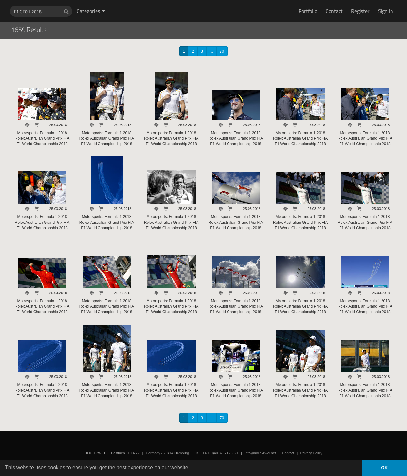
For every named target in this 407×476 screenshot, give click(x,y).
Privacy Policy (311, 453)
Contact (334, 11)
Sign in (385, 11)
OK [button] (384, 467)
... (211, 51)
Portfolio (308, 11)
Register (360, 11)
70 (222, 51)
